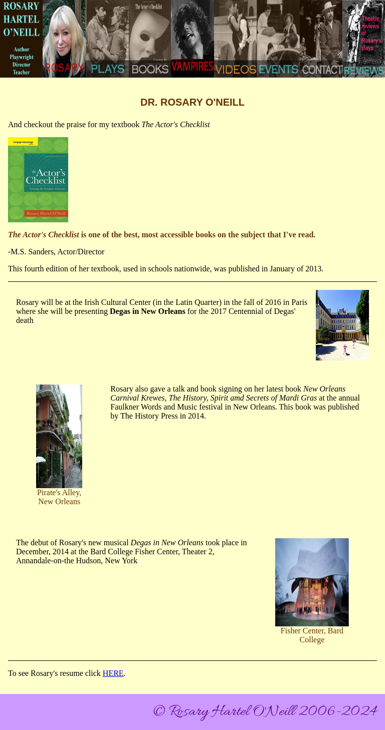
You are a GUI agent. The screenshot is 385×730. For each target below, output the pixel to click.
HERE (113, 673)
